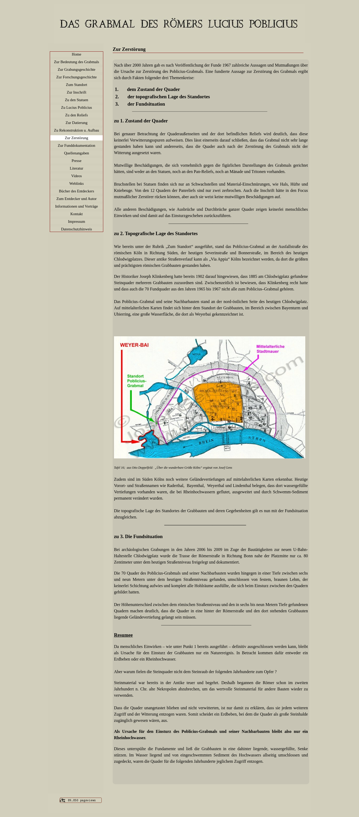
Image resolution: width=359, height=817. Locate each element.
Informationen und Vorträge (76, 206)
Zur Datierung (76, 123)
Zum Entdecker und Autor (76, 199)
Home (76, 54)
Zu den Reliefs (76, 115)
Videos (76, 176)
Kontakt (76, 214)
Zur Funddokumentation (76, 145)
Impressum (76, 221)
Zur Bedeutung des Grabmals (76, 62)
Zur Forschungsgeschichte (76, 77)
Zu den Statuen (76, 100)
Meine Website (182, 22)
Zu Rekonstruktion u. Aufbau (76, 130)
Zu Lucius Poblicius (76, 107)
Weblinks (76, 183)
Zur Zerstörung (76, 138)
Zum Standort (76, 85)
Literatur (76, 168)
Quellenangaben (76, 153)
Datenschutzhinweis (76, 229)
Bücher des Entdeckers (76, 191)
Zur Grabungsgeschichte (76, 69)
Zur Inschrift (76, 92)
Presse (76, 161)
